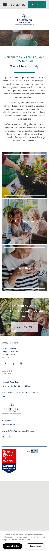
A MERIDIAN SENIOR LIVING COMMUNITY (21, 392)
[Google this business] (21, 363)
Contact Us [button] (24, 326)
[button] (37, 4)
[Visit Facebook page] (5, 363)
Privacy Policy (7, 420)
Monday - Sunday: (9, 386)
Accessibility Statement (11, 424)
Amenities (35, 137)
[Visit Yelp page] (13, 363)
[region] (24, 541)
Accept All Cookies (12, 546)
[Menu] (5, 4)
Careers (5, 396)
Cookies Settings (35, 546)
